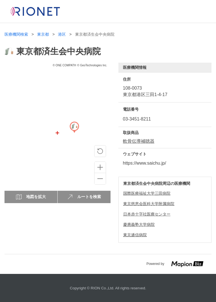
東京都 (43, 34)
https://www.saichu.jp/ (144, 163)
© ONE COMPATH (64, 65)
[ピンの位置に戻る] (100, 151)
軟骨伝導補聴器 (138, 141)
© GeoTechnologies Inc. (92, 65)
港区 (62, 34)
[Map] (74, 133)
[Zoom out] (100, 178)
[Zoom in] (100, 167)
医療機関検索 (16, 34)
